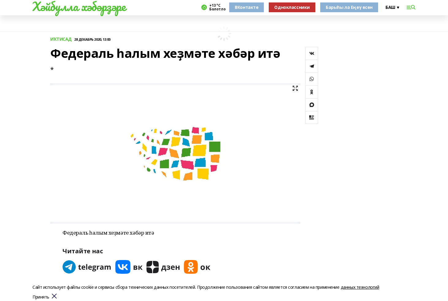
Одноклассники (292, 7)
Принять (40, 297)
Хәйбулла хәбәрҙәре (78, 6)
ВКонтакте (246, 7)
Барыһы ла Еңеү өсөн (349, 7)
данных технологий (360, 287)
